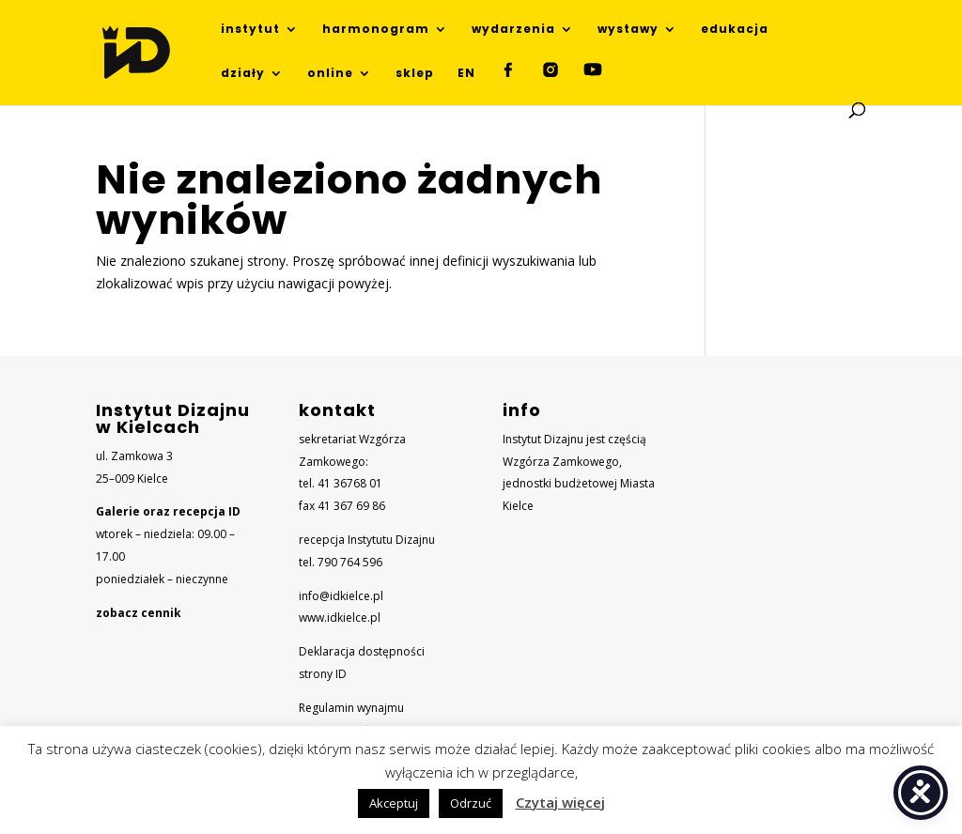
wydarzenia (513, 30)
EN (466, 74)
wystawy (628, 30)
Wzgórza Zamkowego (561, 462)
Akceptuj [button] (393, 803)
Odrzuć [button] (470, 803)
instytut (250, 30)
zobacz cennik (138, 613)
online (330, 74)
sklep (415, 74)
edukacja (734, 30)
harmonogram (375, 30)
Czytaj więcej (560, 802)
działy (243, 74)
